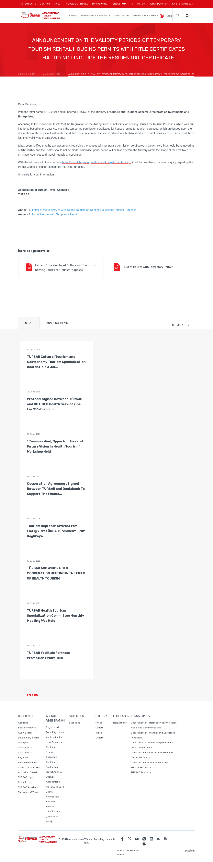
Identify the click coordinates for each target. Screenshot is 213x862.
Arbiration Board (27, 772)
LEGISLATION (135, 16)
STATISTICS (116, 16)
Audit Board (25, 732)
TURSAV (141, 4)
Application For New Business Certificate (54, 742)
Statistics (74, 722)
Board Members (27, 727)
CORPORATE (85, 16)
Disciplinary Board (28, 737)
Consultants (25, 752)
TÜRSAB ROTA (118, 4)
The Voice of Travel (28, 792)
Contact (120, 854)
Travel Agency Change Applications (54, 777)
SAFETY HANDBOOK (182, 4)
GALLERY (125, 16)
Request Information (127, 850)
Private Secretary (141, 767)
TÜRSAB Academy (28, 787)
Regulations (120, 722)
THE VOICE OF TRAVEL (76, 4)
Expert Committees (29, 767)
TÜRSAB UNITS (29, 5)
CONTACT (45, 5)
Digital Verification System (52, 796)
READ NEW (36, 695)
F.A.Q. (57, 4)
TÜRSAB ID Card (55, 786)
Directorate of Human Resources (149, 762)
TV (131, 4)
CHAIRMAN (74, 16)
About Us (23, 722)
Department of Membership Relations (152, 742)
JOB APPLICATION (158, 4)
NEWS (28, 323)
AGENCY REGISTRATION (100, 16)
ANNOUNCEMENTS (150, 16)
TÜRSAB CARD (99, 4)
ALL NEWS (180, 325)
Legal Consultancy (141, 747)
